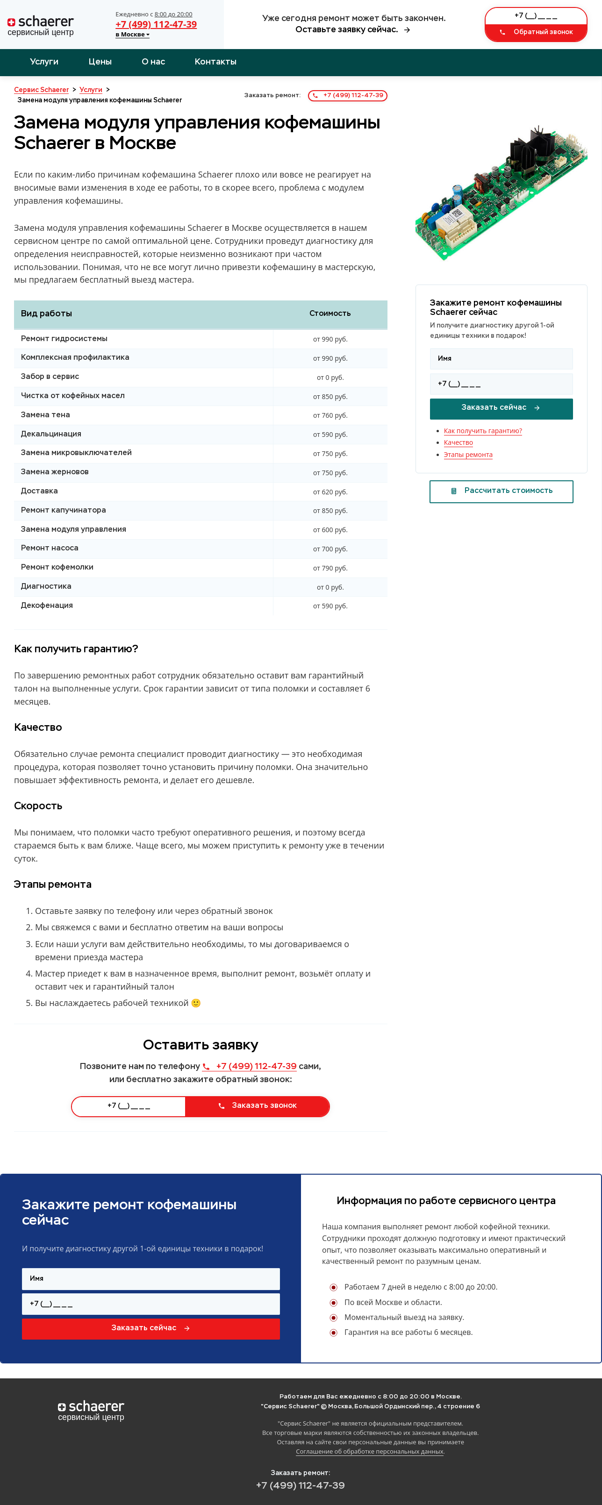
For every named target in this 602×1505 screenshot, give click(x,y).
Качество (458, 442)
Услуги (44, 62)
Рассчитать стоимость (501, 491)
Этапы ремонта (468, 454)
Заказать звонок (257, 1106)
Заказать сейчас (501, 408)
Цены (100, 62)
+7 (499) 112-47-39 (156, 24)
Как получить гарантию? (483, 430)
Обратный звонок (536, 32)
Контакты (215, 62)
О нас (153, 62)
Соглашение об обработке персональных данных (369, 1451)
